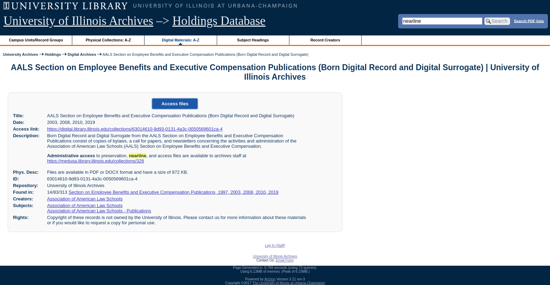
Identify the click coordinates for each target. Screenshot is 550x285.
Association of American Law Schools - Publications (99, 210)
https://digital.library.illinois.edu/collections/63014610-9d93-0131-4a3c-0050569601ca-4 (134, 129)
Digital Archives (82, 54)
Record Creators (325, 40)
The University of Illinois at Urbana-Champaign (289, 283)
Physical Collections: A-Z (108, 40)
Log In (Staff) (275, 245)
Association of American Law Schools (84, 198)
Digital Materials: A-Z (180, 40)
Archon (270, 279)
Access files (174, 103)
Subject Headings (253, 40)
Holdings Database (219, 21)
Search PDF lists (529, 21)
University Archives (20, 54)
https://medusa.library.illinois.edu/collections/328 (95, 161)
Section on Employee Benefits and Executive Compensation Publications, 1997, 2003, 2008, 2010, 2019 (173, 192)
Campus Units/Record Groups (36, 40)
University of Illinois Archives (78, 21)
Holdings (53, 54)
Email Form (285, 260)
